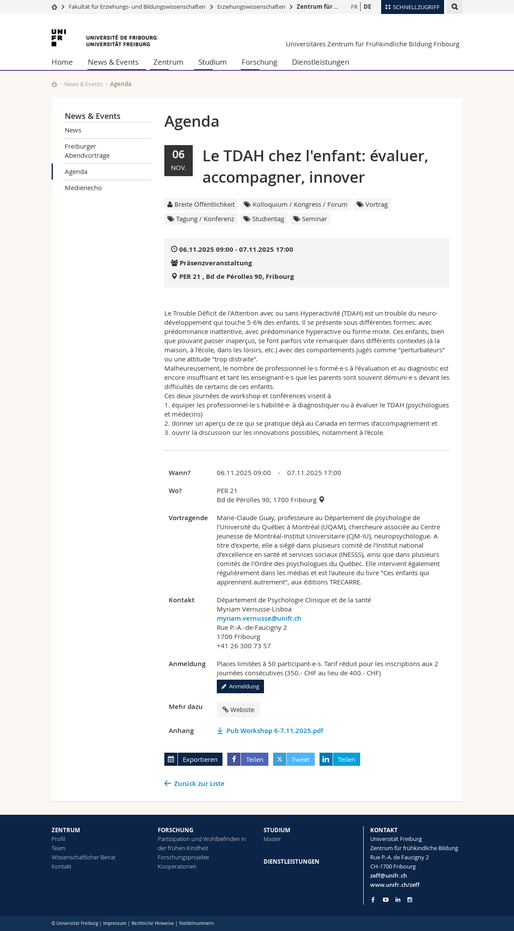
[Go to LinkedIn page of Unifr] (398, 900)
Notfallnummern (196, 923)
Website (238, 709)
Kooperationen (177, 866)
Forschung (259, 62)
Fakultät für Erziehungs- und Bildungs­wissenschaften (137, 6)
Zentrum (168, 62)
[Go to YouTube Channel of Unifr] (386, 900)
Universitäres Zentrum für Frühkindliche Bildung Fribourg (372, 43)
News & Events (113, 62)
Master (272, 839)
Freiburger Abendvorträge (87, 151)
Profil (58, 839)
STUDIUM (277, 830)
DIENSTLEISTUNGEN (292, 861)
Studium (212, 62)
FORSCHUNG (175, 830)
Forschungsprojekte (183, 857)
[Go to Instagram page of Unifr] (409, 900)
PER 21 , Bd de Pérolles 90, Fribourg (236, 276)
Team (58, 848)
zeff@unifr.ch (388, 875)
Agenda (76, 171)
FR (354, 6)
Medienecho (83, 187)
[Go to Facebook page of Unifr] (373, 899)
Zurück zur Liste (199, 783)
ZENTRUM (66, 830)
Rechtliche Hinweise (153, 923)
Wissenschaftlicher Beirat (83, 857)
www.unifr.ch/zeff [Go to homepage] (395, 885)
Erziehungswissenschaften (251, 6)
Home (62, 62)
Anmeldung (240, 686)
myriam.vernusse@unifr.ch (259, 618)
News (73, 129)
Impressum (114, 923)
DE (367, 6)
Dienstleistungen (320, 62)
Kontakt (61, 866)
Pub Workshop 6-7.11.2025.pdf (274, 730)
